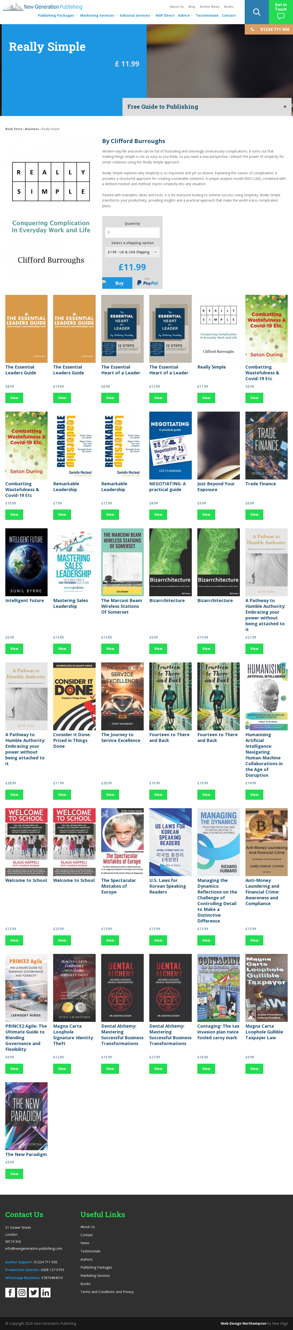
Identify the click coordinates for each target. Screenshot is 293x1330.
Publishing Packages (56, 15)
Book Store (13, 129)
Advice (184, 15)
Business (32, 129)
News (84, 1243)
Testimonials (207, 15)
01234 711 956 (45, 1262)
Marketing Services (97, 15)
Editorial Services (135, 15)
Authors (86, 1259)
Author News (210, 7)
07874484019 (52, 1277)
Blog (191, 7)
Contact (229, 15)
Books (229, 7)
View (14, 397)
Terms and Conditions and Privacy (107, 1291)
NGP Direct (165, 15)
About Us (177, 7)
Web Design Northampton (243, 1323)
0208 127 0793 (52, 1269)
